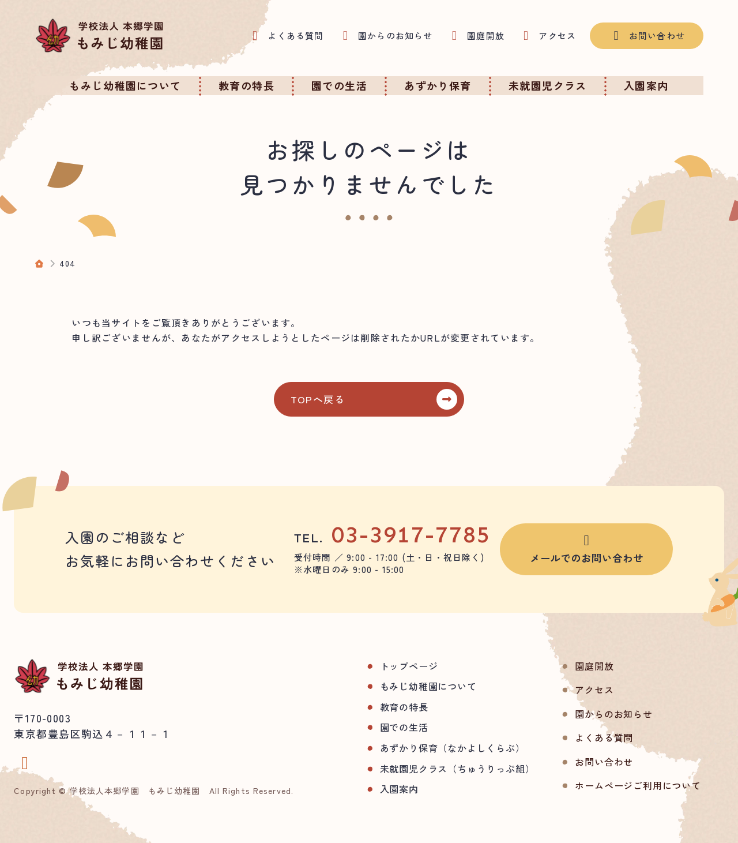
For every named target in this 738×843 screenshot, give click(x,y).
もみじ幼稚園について (407, 686)
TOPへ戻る (325, 399)
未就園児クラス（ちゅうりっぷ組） (436, 768)
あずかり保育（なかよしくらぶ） (431, 747)
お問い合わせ (584, 761)
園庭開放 (574, 666)
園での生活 (383, 727)
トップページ (388, 666)
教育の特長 (383, 706)
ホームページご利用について (617, 785)
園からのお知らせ (593, 713)
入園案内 (378, 788)
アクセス (574, 689)
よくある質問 (584, 737)
